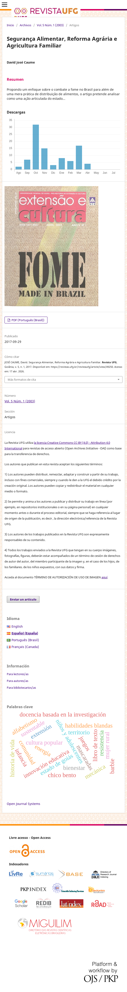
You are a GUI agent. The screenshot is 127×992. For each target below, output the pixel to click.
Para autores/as (17, 681)
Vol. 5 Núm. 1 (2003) (50, 25)
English (17, 626)
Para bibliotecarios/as (21, 688)
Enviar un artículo (23, 599)
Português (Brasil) (25, 640)
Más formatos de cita (22, 379)
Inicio (10, 25)
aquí (104, 577)
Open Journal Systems (23, 804)
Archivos (25, 25)
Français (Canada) (25, 647)
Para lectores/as (17, 674)
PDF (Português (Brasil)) (27, 320)
